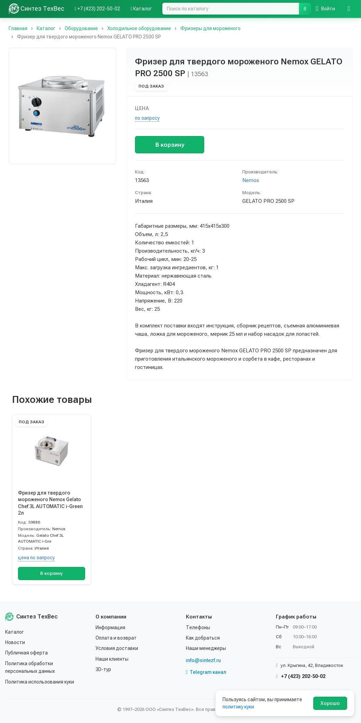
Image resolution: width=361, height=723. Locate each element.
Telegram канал (206, 672)
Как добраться (203, 638)
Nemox (250, 180)
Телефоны (198, 627)
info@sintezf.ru (203, 660)
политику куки (238, 707)
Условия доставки (117, 648)
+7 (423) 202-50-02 (300, 676)
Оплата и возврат (116, 638)
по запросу (147, 118)
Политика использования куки (39, 682)
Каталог (14, 632)
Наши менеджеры (206, 648)
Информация (110, 627)
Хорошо (330, 703)
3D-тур (103, 669)
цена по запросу (36, 557)
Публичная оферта (26, 653)
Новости (15, 642)
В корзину (169, 144)
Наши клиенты (112, 659)
